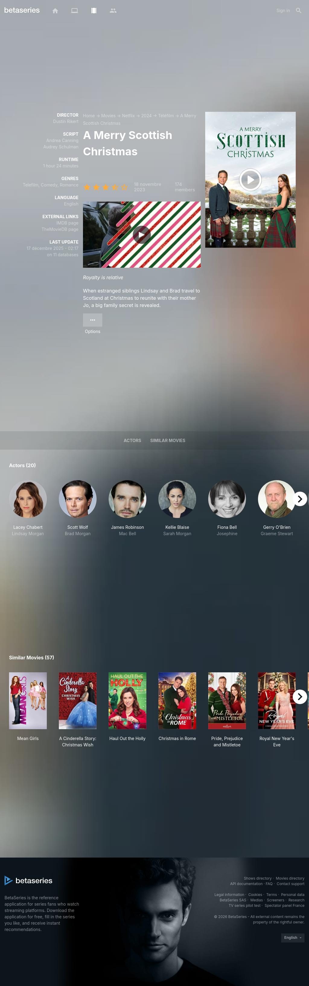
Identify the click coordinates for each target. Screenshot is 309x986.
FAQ (269, 883)
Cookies (255, 894)
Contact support (290, 883)
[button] (28, 511)
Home (89, 115)
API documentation (246, 883)
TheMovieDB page (60, 229)
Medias (256, 900)
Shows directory (258, 878)
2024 (146, 115)
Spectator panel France (284, 905)
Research (296, 900)
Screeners (276, 900)
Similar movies (167, 440)
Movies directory (290, 878)
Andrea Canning (62, 140)
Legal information (229, 894)
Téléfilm (166, 115)
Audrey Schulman (60, 146)
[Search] (298, 10)
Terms (271, 894)
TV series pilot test (245, 905)
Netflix (128, 115)
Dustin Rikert (65, 121)
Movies (108, 115)
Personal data (292, 894)
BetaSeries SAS (233, 900)
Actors (132, 440)
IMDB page (67, 222)
